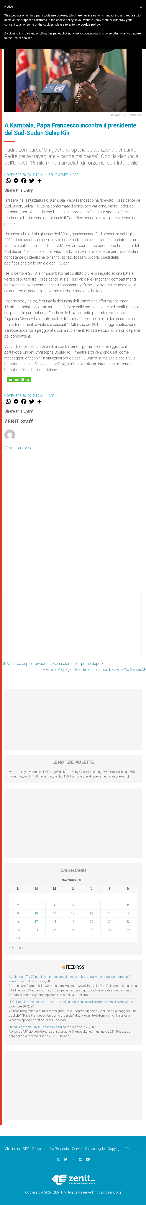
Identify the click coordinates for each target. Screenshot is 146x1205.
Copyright (115, 1149)
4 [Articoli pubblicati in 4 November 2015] (55, 905)
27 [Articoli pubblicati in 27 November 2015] (91, 930)
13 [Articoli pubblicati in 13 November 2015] (91, 913)
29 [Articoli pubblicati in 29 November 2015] (128, 930)
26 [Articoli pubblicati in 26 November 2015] (73, 930)
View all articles (17, 447)
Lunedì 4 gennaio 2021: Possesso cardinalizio (40, 1027)
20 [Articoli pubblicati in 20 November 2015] (91, 921)
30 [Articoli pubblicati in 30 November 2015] (18, 938)
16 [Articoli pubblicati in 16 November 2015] (18, 921)
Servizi (77, 1149)
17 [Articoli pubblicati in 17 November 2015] (36, 921)
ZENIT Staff (58, 174)
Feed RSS (75, 967)
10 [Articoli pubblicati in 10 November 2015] (36, 913)
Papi (75, 174)
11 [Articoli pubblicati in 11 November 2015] (54, 913)
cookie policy (90, 24)
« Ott (12, 948)
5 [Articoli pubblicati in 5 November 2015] (73, 905)
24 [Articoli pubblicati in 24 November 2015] (36, 930)
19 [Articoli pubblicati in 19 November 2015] (73, 921)
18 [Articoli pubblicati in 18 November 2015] (54, 921)
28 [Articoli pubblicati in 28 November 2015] (110, 930)
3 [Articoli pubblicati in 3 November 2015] (36, 905)
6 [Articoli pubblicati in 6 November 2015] (91, 905)
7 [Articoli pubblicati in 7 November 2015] (110, 905)
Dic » (19, 948)
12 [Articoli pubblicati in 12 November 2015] (73, 913)
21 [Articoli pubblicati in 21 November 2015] (110, 921)
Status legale (95, 1149)
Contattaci (133, 1149)
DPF (26, 1149)
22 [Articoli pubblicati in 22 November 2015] (128, 921)
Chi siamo (12, 1149)
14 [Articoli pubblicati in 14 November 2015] (110, 913)
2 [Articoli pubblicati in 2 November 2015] (18, 905)
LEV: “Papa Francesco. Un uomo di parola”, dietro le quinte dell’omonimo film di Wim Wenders (72, 1002)
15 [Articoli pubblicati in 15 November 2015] (128, 913)
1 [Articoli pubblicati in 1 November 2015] (128, 897)
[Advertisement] (73, 628)
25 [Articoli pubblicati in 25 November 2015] (54, 930)
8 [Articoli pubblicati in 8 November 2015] (128, 905)
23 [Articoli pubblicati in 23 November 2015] (18, 930)
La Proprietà (59, 1149)
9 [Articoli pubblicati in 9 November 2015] (18, 913)
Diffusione (39, 1149)
